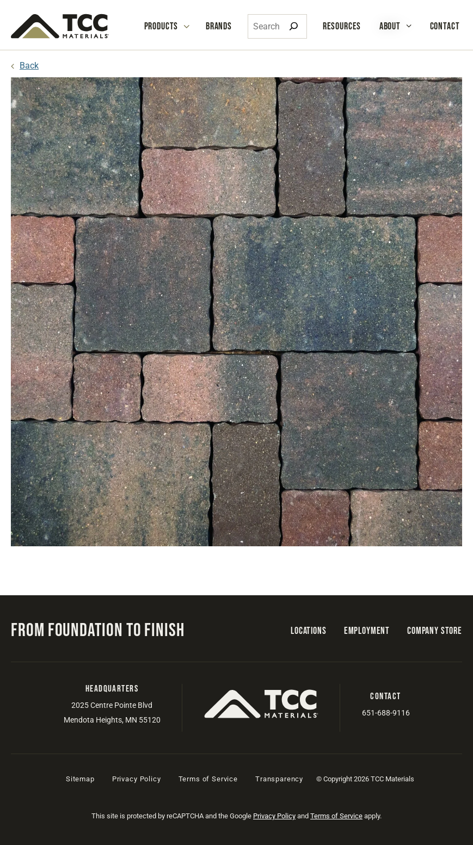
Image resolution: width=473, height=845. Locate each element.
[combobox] (277, 26)
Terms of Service (208, 779)
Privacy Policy (136, 779)
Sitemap (80, 779)
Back (29, 65)
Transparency (279, 779)
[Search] (294, 26)
